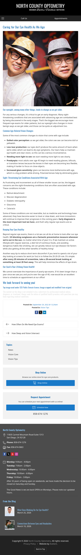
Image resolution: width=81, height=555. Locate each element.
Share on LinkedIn (44, 312)
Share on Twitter (40, 312)
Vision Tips (45, 307)
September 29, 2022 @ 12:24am (45, 304)
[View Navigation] (3, 18)
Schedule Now (40, 407)
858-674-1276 (16, 442)
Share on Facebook (36, 312)
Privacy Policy (30, 543)
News (10, 350)
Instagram (16, 454)
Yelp (12, 454)
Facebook (4, 454)
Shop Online (40, 382)
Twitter (8, 454)
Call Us (24, 18)
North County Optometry (39, 541)
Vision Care (13, 354)
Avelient (53, 543)
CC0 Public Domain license (29, 287)
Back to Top (40, 549)
